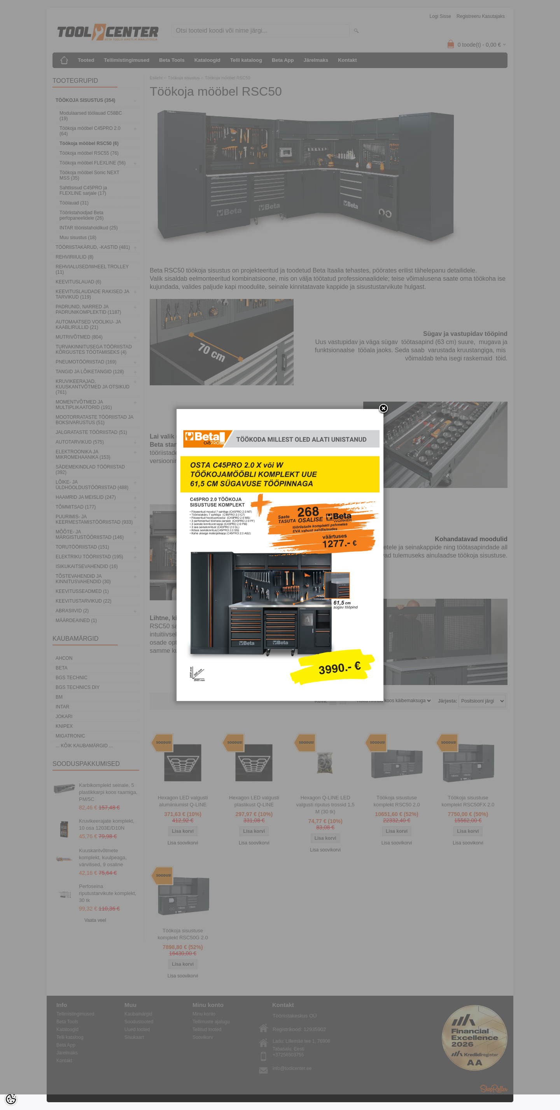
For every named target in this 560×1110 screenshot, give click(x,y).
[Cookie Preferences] (11, 1099)
